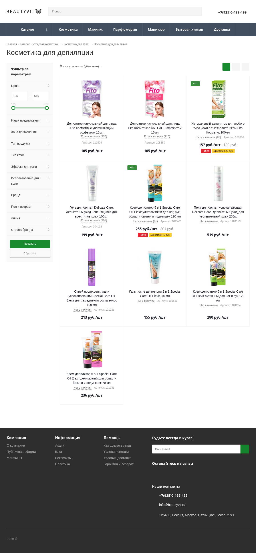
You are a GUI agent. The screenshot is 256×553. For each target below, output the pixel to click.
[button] (13, 108)
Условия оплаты (116, 451)
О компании (16, 445)
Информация (67, 437)
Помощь (112, 437)
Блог (58, 451)
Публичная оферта (21, 451)
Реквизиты (63, 458)
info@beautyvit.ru (172, 505)
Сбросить (30, 253)
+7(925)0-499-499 (232, 12)
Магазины (14, 458)
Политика (62, 464)
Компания (16, 437)
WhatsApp (178, 473)
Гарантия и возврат (119, 464)
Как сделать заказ (117, 445)
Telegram (167, 473)
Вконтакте (156, 473)
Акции (59, 445)
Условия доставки (117, 458)
